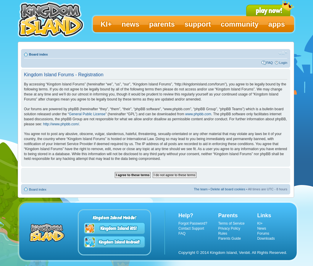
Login (283, 62)
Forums (263, 233)
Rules (222, 233)
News (261, 228)
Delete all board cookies (228, 189)
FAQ (269, 62)
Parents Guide (229, 238)
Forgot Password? (192, 223)
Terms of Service (231, 223)
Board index (38, 54)
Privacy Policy (229, 228)
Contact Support (191, 228)
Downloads (266, 238)
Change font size (283, 53)
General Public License (87, 114)
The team (200, 189)
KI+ (259, 223)
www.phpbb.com (198, 114)
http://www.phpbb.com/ (61, 124)
